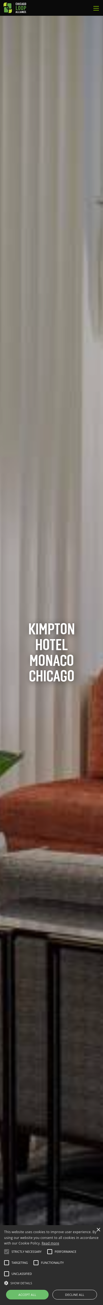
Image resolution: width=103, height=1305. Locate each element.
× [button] (98, 1230)
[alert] (51, 1265)
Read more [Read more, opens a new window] (50, 1243)
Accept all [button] (27, 1295)
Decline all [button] (74, 1295)
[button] (6, 1251)
